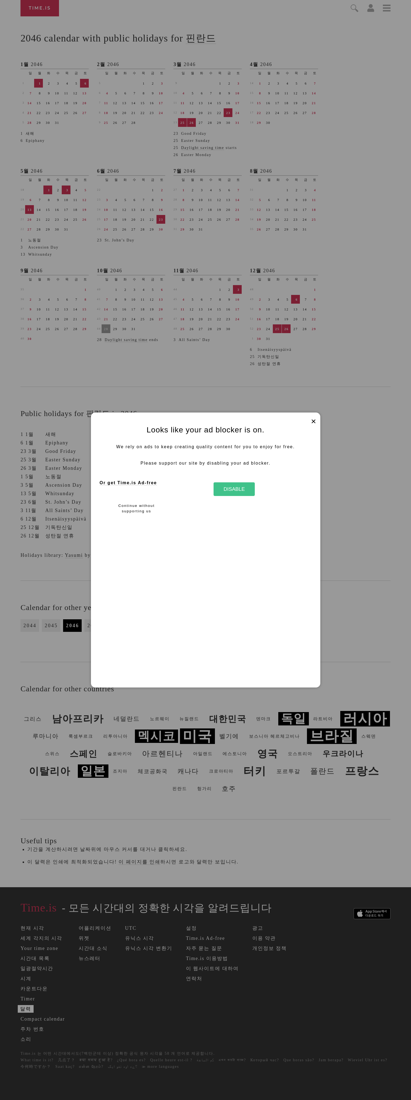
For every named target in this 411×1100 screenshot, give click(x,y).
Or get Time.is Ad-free (128, 482)
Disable (234, 489)
